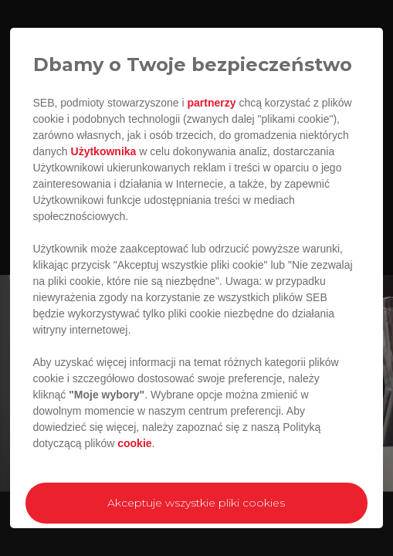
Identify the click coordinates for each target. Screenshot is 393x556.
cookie (134, 443)
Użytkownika (104, 151)
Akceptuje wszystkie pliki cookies (196, 503)
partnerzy (211, 103)
